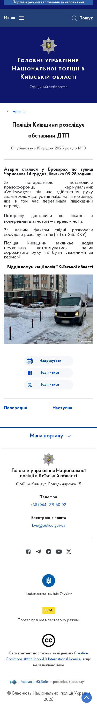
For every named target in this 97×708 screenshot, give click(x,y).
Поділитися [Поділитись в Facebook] (49, 373)
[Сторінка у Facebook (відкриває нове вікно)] (28, 551)
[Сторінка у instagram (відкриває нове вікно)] (49, 551)
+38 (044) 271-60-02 (48, 505)
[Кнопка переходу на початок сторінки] (86, 697)
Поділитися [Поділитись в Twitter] (49, 385)
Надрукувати (50, 361)
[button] (48, 436)
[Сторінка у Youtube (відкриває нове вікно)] (59, 551)
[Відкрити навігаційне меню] (21, 17)
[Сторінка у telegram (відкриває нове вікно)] (38, 551)
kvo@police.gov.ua (48, 526)
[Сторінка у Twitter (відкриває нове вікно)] (69, 551)
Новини (19, 112)
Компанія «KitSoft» (34, 682)
